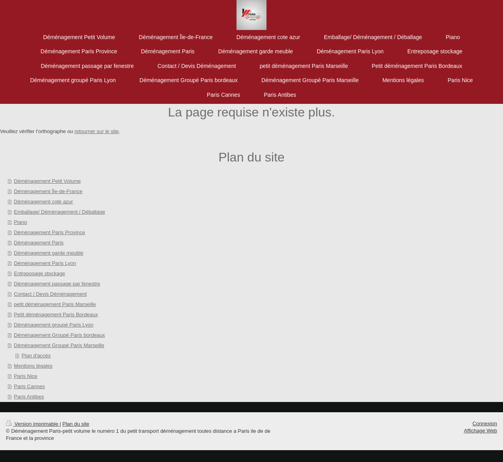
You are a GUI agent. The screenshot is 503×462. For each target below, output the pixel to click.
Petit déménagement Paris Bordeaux (56, 314)
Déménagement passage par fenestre (57, 284)
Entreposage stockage (39, 273)
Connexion (485, 423)
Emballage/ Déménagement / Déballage (59, 212)
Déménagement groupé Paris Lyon (53, 325)
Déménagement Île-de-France (48, 191)
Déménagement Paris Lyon (45, 263)
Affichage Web (480, 431)
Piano (20, 222)
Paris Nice (25, 376)
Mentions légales (33, 366)
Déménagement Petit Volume (47, 181)
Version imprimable (33, 424)
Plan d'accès (36, 356)
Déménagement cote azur (43, 202)
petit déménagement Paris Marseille (55, 304)
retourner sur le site (96, 131)
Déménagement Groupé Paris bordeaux (59, 335)
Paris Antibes (29, 397)
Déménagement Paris (39, 243)
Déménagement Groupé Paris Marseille (59, 345)
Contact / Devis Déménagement (50, 294)
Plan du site (75, 424)
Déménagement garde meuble (48, 253)
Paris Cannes (29, 386)
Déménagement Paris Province (49, 232)
